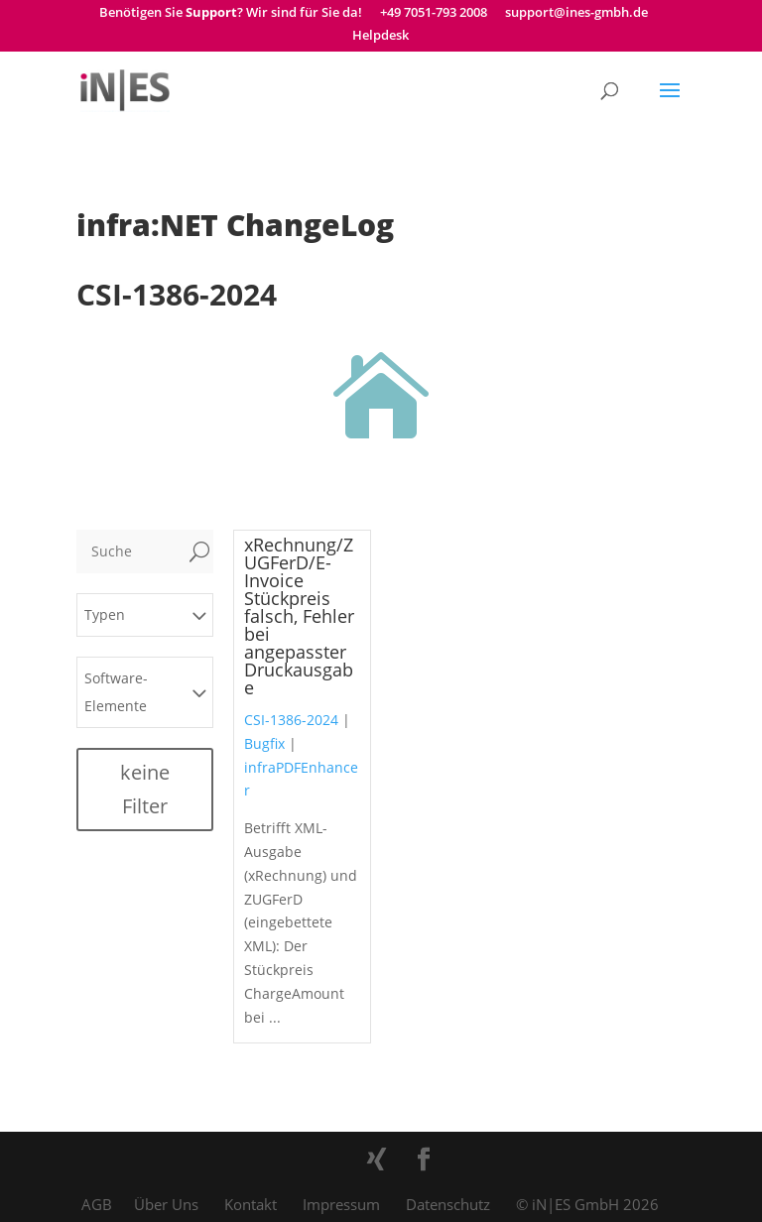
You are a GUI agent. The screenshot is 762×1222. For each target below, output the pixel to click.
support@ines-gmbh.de (576, 13)
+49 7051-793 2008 (433, 13)
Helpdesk (380, 36)
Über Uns (166, 1204)
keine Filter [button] (145, 789)
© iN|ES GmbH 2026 (587, 1204)
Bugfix (264, 743)
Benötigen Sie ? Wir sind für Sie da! (230, 13)
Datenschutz (448, 1204)
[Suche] (130, 551)
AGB (96, 1204)
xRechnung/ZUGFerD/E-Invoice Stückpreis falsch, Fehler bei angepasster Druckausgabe (299, 616)
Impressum (341, 1204)
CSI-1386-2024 (291, 719)
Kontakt (250, 1204)
